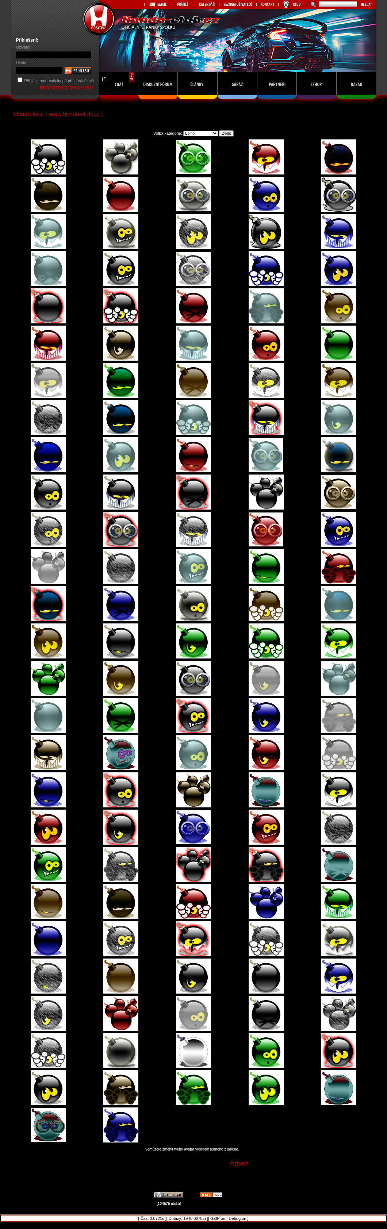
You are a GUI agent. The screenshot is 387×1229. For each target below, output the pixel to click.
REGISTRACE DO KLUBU (67, 88)
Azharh (239, 1163)
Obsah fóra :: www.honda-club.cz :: (59, 114)
